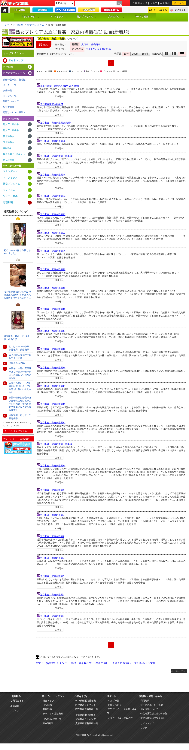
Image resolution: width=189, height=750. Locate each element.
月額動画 (47, 709)
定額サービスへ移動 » (14, 112)
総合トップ (48, 700)
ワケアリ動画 (144, 16)
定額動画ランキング (85, 719)
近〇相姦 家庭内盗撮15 (52, 367)
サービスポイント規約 (151, 705)
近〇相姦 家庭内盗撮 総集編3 (56, 156)
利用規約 (144, 700)
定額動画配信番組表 (85, 715)
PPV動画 (18, 25)
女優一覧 (7, 90)
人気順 (84, 44)
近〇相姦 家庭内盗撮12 (52, 422)
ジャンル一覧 (10, 96)
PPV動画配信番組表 (85, 700)
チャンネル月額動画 (53, 713)
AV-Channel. (92, 735)
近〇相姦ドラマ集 (144, 663)
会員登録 (165, 3)
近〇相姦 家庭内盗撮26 (52, 141)
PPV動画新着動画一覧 (86, 709)
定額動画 (8, 202)
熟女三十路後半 (11, 130)
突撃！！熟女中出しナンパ (51, 663)
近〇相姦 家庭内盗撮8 (52, 515)
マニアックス (59, 16)
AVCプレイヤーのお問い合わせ (122, 711)
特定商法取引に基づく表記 (153, 713)
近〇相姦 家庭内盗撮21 (52, 251)
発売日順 (95, 44)
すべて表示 (77, 49)
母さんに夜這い (121, 663)
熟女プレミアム (86, 16)
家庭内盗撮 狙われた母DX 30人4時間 (61, 86)
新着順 (75, 44)
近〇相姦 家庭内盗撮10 (52, 465)
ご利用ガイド (140, 3)
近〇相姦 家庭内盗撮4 (52, 594)
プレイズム (116, 16)
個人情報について (149, 709)
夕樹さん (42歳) (17, 363)
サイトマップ (147, 723)
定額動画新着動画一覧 (86, 723)
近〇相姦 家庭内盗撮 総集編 (56, 444)
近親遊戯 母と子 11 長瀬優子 (21, 417)
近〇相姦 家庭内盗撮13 (52, 404)
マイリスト (180, 10)
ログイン (179, 3)
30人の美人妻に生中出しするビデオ (20, 356)
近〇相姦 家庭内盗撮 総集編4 (56, 122)
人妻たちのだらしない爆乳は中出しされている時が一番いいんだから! (20, 388)
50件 (126, 53)
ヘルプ (153, 3)
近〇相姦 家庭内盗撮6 (52, 558)
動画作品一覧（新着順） (15, 79)
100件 (135, 53)
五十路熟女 (8, 142)
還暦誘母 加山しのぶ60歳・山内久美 (16, 338)
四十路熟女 (8, 136)
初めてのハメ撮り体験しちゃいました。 (17, 252)
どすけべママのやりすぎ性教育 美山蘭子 (20, 348)
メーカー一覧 (10, 85)
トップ (5, 25)
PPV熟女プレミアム (14, 73)
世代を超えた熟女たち (14, 154)
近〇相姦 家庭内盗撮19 (52, 287)
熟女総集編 (8, 160)
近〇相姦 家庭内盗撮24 (52, 196)
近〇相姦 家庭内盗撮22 (52, 232)
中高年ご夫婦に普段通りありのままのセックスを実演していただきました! (20, 373)
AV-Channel (14, 3)
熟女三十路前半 (11, 124)
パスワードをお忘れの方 (120, 718)
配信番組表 (8, 107)
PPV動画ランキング (85, 705)
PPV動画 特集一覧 (52, 719)
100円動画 (48, 723)
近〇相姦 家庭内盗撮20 (52, 269)
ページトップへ (177, 671)
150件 (145, 53)
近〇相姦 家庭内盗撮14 (52, 386)
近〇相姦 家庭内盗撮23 (52, 214)
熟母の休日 (102, 663)
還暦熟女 (7, 148)
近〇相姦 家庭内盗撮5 (52, 576)
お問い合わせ (114, 705)
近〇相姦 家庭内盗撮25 (52, 174)
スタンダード (30, 16)
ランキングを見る (18, 431)
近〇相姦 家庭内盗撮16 (52, 349)
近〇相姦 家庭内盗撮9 (52, 490)
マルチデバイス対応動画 (98, 49)
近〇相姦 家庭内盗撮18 (52, 309)
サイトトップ (16, 60)
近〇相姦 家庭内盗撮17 (52, 330)
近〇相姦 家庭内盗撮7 (52, 536)
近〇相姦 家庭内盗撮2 (52, 616)
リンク (143, 727)
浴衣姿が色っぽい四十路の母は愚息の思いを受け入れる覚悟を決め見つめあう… (17, 294)
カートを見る (160, 10)
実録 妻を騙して (81, 663)
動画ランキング (11, 101)
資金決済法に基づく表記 (152, 718)
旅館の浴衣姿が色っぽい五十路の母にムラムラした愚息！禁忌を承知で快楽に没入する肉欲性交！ (20, 403)
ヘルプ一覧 (113, 700)
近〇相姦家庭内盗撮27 (51, 104)
